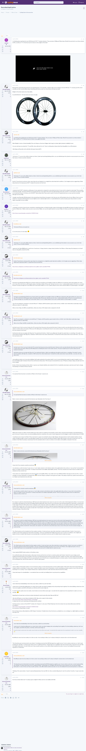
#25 (59, 730)
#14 (59, 362)
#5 (59, 175)
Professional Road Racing (70, 87)
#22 (59, 628)
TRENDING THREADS (67, 78)
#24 (59, 703)
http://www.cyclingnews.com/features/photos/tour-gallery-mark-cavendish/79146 (31, 277)
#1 (59, 39)
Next (7, 35)
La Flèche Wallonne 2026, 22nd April (73, 112)
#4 (59, 159)
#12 (59, 304)
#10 (59, 264)
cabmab (4, 9)
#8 (59, 230)
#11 (59, 283)
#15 (59, 395)
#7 (59, 215)
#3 (59, 133)
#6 (59, 195)
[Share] (58, 39)
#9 (59, 246)
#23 (59, 665)
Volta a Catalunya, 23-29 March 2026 (73, 119)
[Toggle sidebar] (84, 8)
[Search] (41, 2)
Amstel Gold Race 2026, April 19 (72, 97)
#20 (59, 580)
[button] (2, 2)
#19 (59, 549)
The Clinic (67, 169)
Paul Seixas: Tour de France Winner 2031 (74, 172)
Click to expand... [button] (36, 377)
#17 (59, 474)
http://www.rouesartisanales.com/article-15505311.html (26, 224)
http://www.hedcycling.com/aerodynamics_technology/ (25, 647)
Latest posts (66, 135)
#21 (59, 610)
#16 (59, 412)
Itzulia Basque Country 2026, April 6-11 (74, 90)
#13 (59, 331)
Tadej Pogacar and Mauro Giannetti (73, 165)
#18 (59, 514)
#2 (59, 85)
